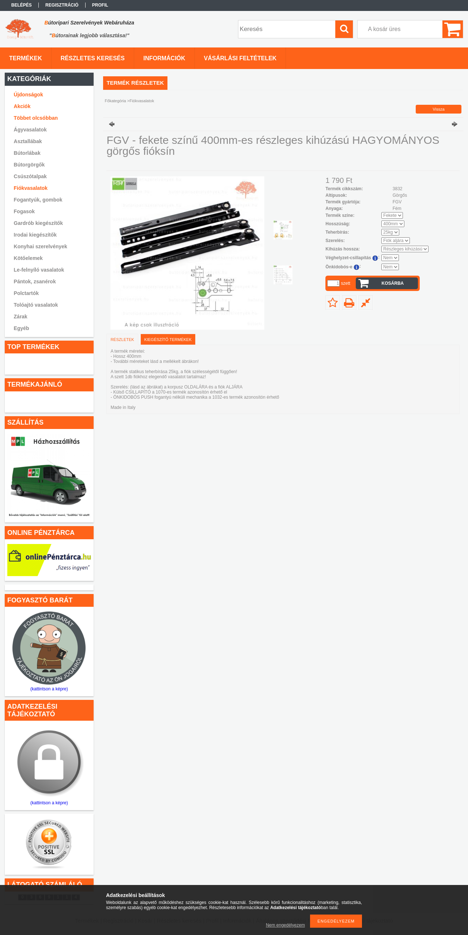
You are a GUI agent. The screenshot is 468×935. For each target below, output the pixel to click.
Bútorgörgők (29, 165)
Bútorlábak (27, 153)
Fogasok (24, 211)
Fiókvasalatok (31, 188)
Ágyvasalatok (30, 130)
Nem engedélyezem (285, 925)
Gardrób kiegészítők (38, 223)
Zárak (20, 316)
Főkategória (115, 101)
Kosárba (393, 283)
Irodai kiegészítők (35, 235)
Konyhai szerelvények (40, 246)
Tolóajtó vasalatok (36, 305)
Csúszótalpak (30, 176)
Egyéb (21, 328)
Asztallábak (28, 141)
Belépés (21, 5)
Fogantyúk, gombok (38, 200)
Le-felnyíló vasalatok (39, 270)
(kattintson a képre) (49, 688)
